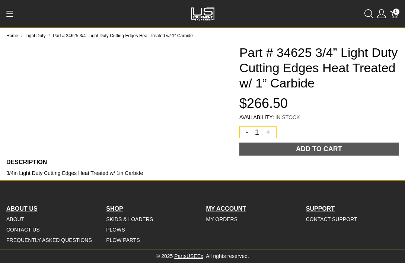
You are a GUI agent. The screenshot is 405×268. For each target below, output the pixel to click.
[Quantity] (257, 132)
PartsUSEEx (188, 256)
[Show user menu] (381, 14)
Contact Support (331, 219)
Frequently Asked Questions (49, 240)
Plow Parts (123, 240)
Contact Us (23, 230)
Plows (115, 230)
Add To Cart (319, 149)
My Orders (222, 219)
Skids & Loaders (129, 219)
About (15, 219)
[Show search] (368, 14)
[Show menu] (9, 13)
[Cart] (394, 14)
